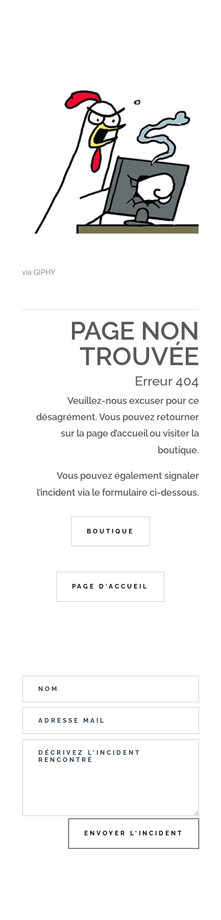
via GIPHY (38, 272)
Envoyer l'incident (133, 833)
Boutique (110, 531)
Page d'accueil (110, 586)
